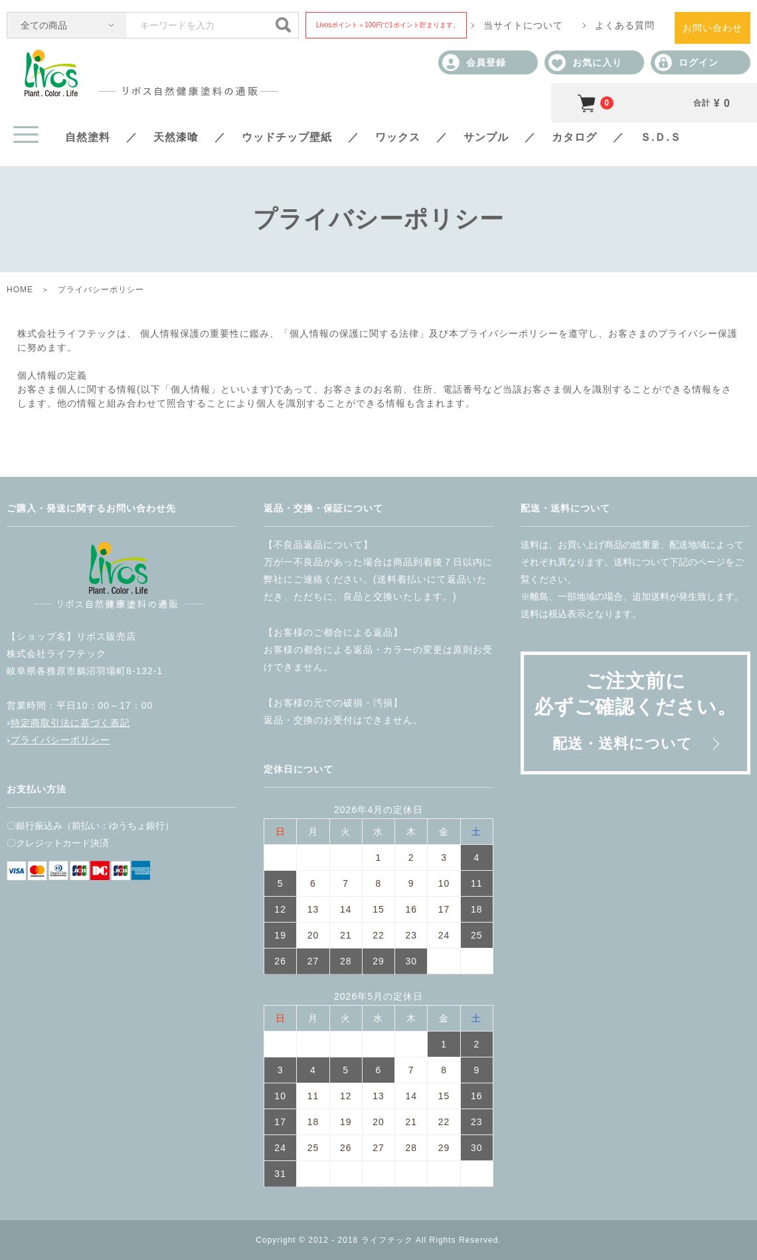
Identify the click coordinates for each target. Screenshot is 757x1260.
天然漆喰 (176, 137)
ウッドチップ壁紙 (287, 137)
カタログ (574, 137)
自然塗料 (87, 137)
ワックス (397, 137)
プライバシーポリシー (60, 740)
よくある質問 (625, 25)
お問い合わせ (712, 28)
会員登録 (474, 62)
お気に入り (585, 62)
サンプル (486, 137)
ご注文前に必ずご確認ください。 (635, 711)
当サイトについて (523, 25)
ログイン (686, 62)
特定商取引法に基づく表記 (70, 722)
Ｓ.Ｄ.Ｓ (660, 137)
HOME (20, 289)
